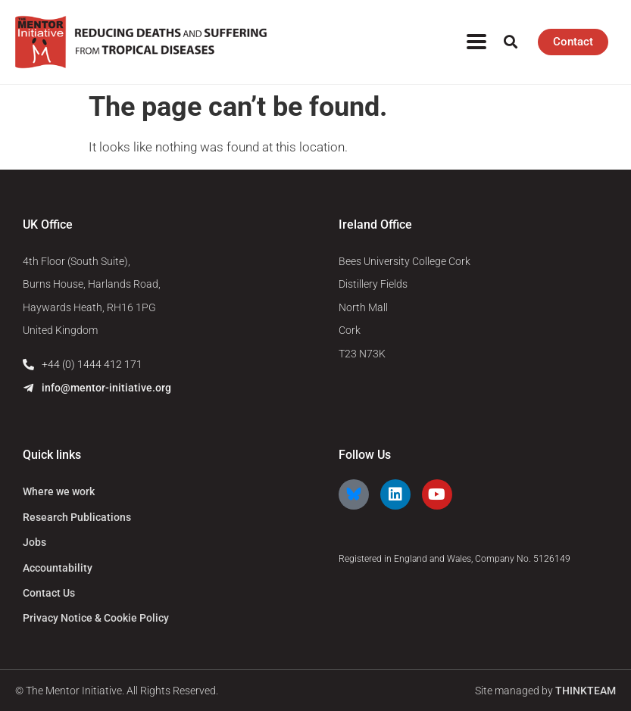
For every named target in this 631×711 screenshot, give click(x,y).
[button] (510, 42)
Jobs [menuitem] (34, 542)
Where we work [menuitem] (59, 491)
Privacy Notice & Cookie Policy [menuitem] (96, 618)
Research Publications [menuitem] (77, 517)
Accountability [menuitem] (57, 568)
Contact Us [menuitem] (49, 593)
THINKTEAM (585, 690)
